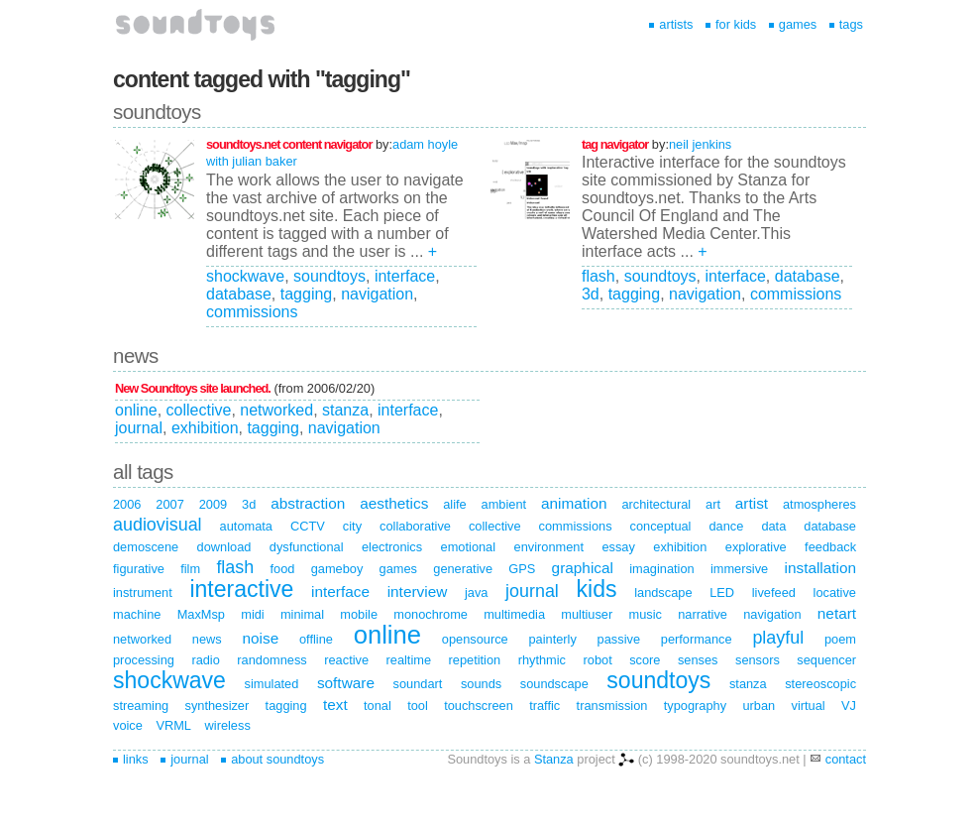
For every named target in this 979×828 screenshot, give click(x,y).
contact (845, 759)
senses (698, 659)
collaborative (415, 526)
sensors (757, 659)
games (792, 24)
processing (143, 659)
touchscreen (478, 705)
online (136, 410)
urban (758, 705)
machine (137, 614)
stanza (345, 410)
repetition (475, 659)
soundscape (554, 683)
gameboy (337, 568)
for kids (731, 24)
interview (417, 591)
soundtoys (329, 276)
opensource (475, 639)
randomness (271, 659)
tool (417, 705)
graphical (582, 567)
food (282, 568)
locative (835, 592)
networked (276, 410)
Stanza (554, 759)
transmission (612, 705)
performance (696, 639)
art (713, 504)
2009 (213, 504)
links (131, 759)
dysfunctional (307, 546)
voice (128, 725)
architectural (656, 504)
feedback (830, 546)
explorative (756, 546)
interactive (241, 589)
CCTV (307, 526)
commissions (251, 311)
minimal (302, 614)
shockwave (245, 276)
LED (721, 592)
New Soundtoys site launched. (193, 388)
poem (840, 639)
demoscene (145, 546)
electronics (392, 546)
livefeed (774, 592)
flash (598, 276)
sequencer (826, 659)
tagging (306, 294)
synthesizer (217, 705)
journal (139, 427)
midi (252, 614)
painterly (552, 639)
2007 (169, 504)
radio (205, 659)
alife (454, 504)
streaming (140, 705)
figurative (138, 568)
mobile (359, 614)
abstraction (308, 503)
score (644, 659)
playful (778, 638)
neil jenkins (700, 144)
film (190, 568)
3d (590, 294)
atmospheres (819, 504)
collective (199, 410)
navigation (377, 294)
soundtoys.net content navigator (289, 144)
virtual (808, 705)
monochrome (430, 614)
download (224, 546)
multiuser (586, 614)
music (644, 614)
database (239, 294)
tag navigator (615, 144)
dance (725, 526)
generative (462, 568)
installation (821, 567)
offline (316, 639)
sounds (481, 683)
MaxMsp (201, 614)
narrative (702, 614)
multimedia (514, 614)
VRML (173, 725)
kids (597, 589)
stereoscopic (820, 683)
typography (695, 705)
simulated (272, 683)
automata (246, 526)
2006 (127, 504)
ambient (504, 504)
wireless (228, 725)
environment (549, 546)
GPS (521, 568)
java (476, 592)
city (352, 526)
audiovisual (157, 524)
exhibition (205, 427)
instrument (142, 592)
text (335, 704)
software (346, 682)
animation (574, 503)
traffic (544, 705)
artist (751, 503)
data (773, 526)
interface (405, 276)
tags (846, 24)
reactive (346, 659)
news (207, 639)
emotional (468, 546)
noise (260, 638)
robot (598, 659)
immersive (739, 568)
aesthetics (394, 503)
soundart (418, 683)
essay (617, 546)
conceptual (661, 526)
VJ (848, 705)
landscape (663, 592)
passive (619, 639)
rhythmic (542, 659)
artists (671, 24)
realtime (409, 659)
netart (836, 613)
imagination (661, 568)
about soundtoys (272, 759)
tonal (377, 705)
